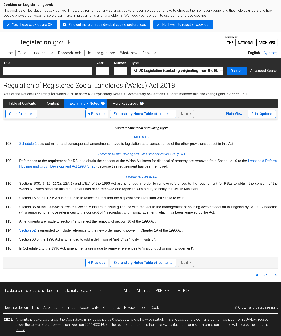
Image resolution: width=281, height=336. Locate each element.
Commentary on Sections (146, 94)
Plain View (234, 114)
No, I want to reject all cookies (185, 24)
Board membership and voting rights (197, 94)
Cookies (157, 307)
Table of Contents (22, 103)
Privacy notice (135, 307)
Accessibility (89, 307)
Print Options (261, 114)
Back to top (268, 274)
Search (237, 70)
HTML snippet (143, 291)
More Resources (125, 103)
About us (50, 307)
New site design (16, 307)
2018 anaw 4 (80, 94)
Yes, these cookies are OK (32, 24)
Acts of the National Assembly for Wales (34, 94)
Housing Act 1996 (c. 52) (141, 176)
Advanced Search (264, 71)
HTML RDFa (182, 291)
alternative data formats (82, 291)
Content (53, 103)
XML (167, 291)
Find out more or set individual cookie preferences (107, 24)
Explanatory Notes (108, 94)
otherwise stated (150, 319)
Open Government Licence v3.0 (90, 319)
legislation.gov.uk (37, 41)
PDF (159, 291)
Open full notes (21, 114)
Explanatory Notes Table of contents (143, 114)
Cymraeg (271, 53)
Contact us (111, 307)
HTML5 (125, 291)
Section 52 (27, 230)
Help (35, 307)
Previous (98, 114)
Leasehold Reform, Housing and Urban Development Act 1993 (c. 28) (141, 154)
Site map (68, 307)
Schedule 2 (141, 137)
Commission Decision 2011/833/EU (77, 325)
